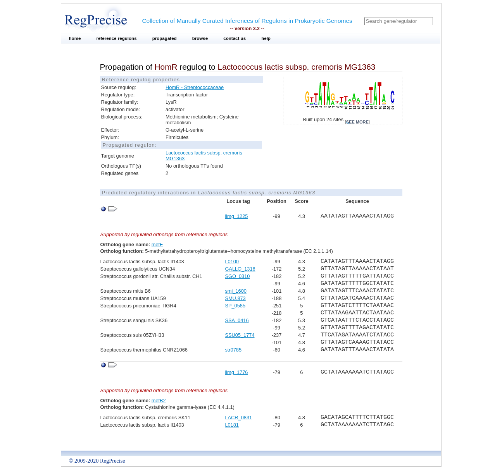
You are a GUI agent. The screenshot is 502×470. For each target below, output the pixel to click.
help (266, 38)
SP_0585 (235, 306)
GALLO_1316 (240, 269)
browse (200, 38)
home (75, 38)
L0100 (232, 261)
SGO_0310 (237, 276)
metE (157, 244)
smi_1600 (236, 291)
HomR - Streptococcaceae (195, 87)
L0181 (232, 425)
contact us (234, 38)
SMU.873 (235, 298)
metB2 (159, 400)
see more (357, 122)
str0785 (233, 350)
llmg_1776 (236, 372)
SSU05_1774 (239, 335)
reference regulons (116, 38)
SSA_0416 (236, 320)
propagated (164, 38)
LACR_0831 (238, 417)
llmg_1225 (236, 216)
